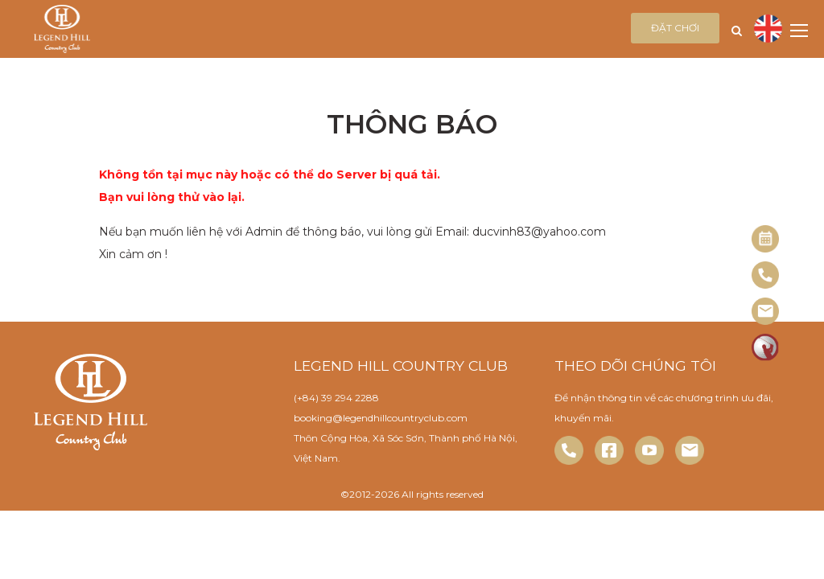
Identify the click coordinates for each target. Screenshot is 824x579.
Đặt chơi (675, 28)
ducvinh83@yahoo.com (539, 231)
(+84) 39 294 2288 (336, 398)
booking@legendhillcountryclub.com (381, 418)
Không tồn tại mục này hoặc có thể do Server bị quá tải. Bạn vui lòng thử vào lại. (269, 185)
